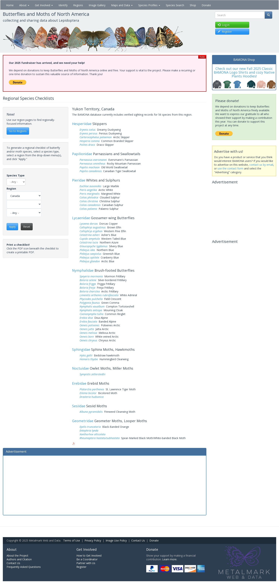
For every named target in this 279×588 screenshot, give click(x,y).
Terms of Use (71, 540)
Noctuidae (80, 368)
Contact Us (138, 540)
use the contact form (230, 168)
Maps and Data (122, 5)
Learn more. (169, 559)
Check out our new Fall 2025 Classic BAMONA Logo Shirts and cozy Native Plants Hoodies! (244, 72)
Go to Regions (18, 131)
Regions (78, 5)
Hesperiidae (81, 123)
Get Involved (44, 5)
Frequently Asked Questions (24, 567)
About (24, 5)
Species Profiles (149, 5)
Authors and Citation (19, 559)
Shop (193, 5)
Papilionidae (82, 154)
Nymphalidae (83, 270)
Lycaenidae (81, 218)
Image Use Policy (116, 540)
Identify (63, 5)
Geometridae (82, 421)
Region (11, 188)
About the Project (17, 555)
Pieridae (78, 180)
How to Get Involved (88, 555)
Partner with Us (85, 563)
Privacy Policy (93, 540)
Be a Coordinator (87, 559)
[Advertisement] (104, 484)
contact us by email (261, 164)
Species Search (175, 5)
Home (10, 5)
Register (81, 567)
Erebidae (79, 383)
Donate (206, 5)
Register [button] (225, 31)
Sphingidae (81, 349)
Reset (26, 226)
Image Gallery (97, 5)
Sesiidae (78, 406)
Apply (12, 226)
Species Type (16, 175)
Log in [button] (223, 25)
